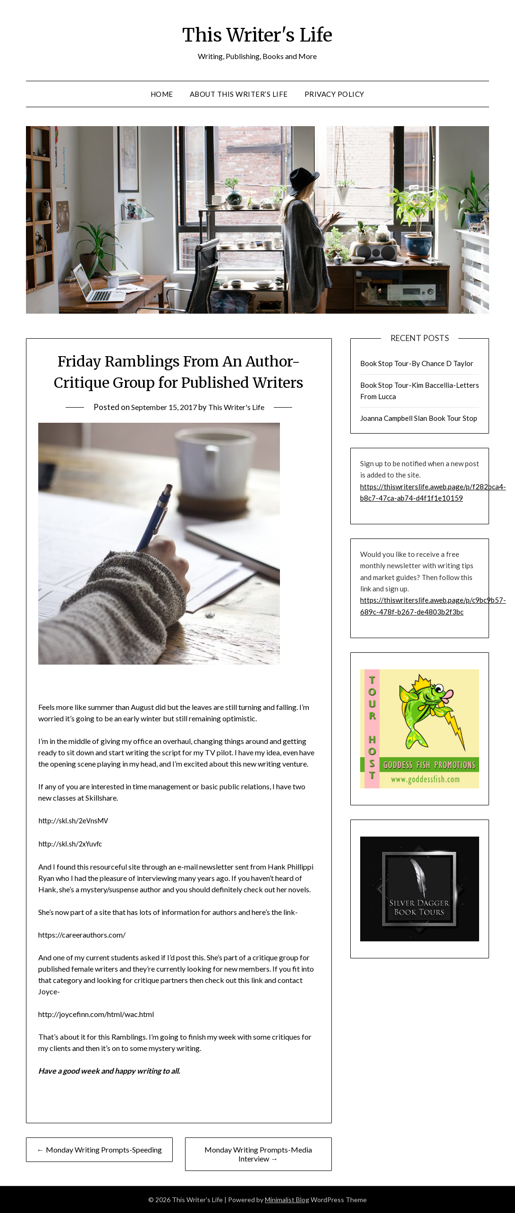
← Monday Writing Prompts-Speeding (99, 1149)
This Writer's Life (257, 33)
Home (162, 94)
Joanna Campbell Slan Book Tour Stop (418, 418)
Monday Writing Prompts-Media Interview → (258, 1154)
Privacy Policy (334, 94)
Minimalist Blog (287, 1200)
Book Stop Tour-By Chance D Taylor (416, 363)
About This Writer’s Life (239, 94)
